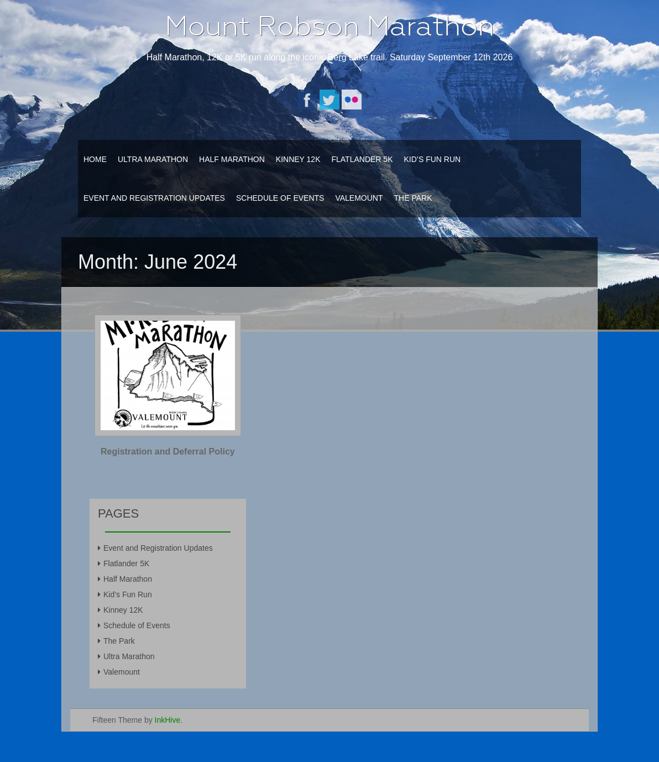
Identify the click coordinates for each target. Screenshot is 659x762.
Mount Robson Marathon (329, 26)
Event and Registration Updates (154, 198)
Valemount (359, 198)
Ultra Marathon (153, 159)
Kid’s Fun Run (432, 159)
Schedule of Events (280, 198)
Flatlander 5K (362, 159)
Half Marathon (232, 159)
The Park (413, 198)
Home (95, 159)
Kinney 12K (298, 159)
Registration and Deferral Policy (168, 451)
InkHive (168, 720)
